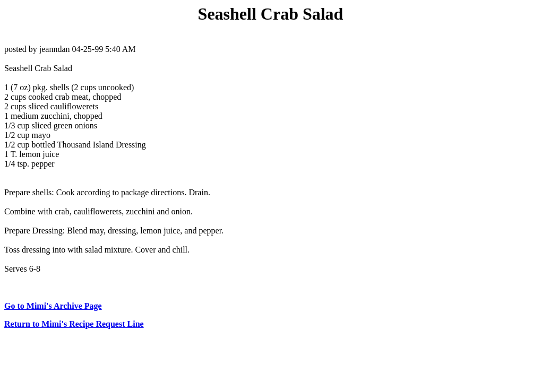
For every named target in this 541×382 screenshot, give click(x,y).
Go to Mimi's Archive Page (53, 305)
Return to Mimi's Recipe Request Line (74, 323)
